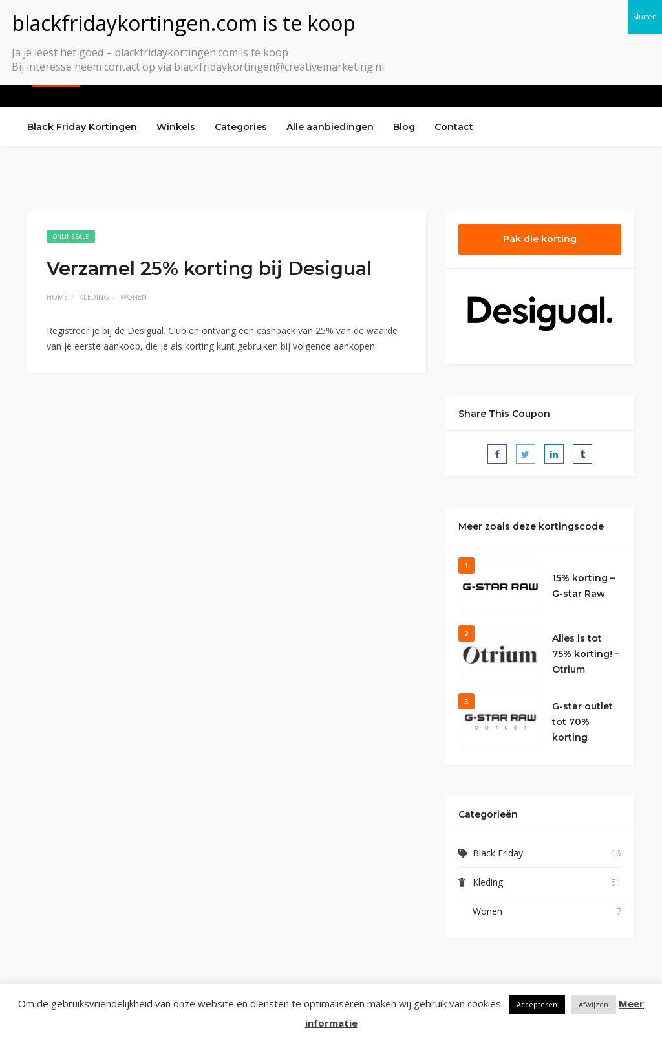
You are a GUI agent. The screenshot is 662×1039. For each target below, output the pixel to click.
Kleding (94, 297)
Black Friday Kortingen (82, 127)
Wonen (133, 297)
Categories (241, 127)
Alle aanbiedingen (330, 127)
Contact (453, 127)
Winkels (175, 127)
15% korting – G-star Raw (583, 585)
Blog (404, 127)
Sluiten (645, 16)
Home (57, 297)
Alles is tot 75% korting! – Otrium (585, 653)
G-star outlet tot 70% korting (582, 721)
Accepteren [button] (537, 1004)
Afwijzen (593, 1004)
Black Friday (498, 853)
